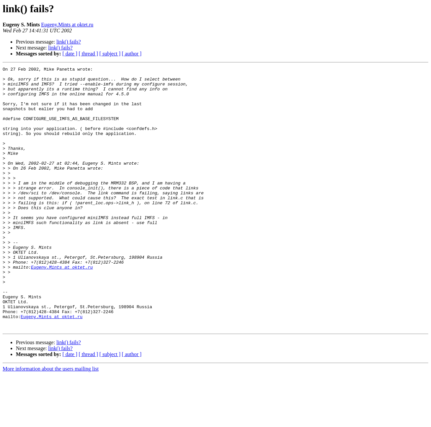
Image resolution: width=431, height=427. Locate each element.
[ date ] (69, 53)
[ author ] (132, 53)
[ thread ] (88, 53)
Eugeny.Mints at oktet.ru (67, 24)
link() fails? (68, 42)
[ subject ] (110, 53)
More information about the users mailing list (51, 421)
